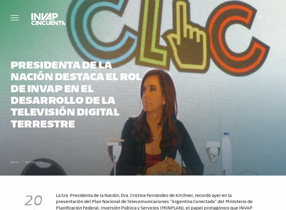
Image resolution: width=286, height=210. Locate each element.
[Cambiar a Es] (261, 17)
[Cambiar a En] (270, 17)
